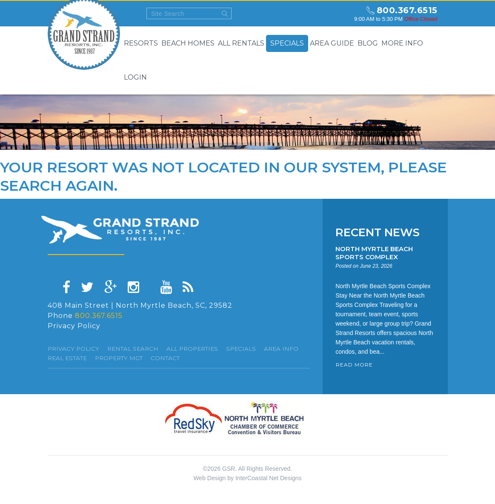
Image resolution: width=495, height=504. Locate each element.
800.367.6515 (407, 10)
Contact (165, 358)
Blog (368, 43)
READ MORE (354, 364)
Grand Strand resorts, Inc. (120, 229)
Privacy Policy (74, 326)
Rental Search (132, 348)
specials (241, 348)
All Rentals (241, 43)
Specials (287, 43)
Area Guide (332, 43)
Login (135, 77)
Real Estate (67, 358)
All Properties (192, 348)
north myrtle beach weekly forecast (339, 13)
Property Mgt (119, 358)
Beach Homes (188, 43)
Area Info (281, 348)
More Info (402, 43)
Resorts (141, 43)
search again (57, 186)
